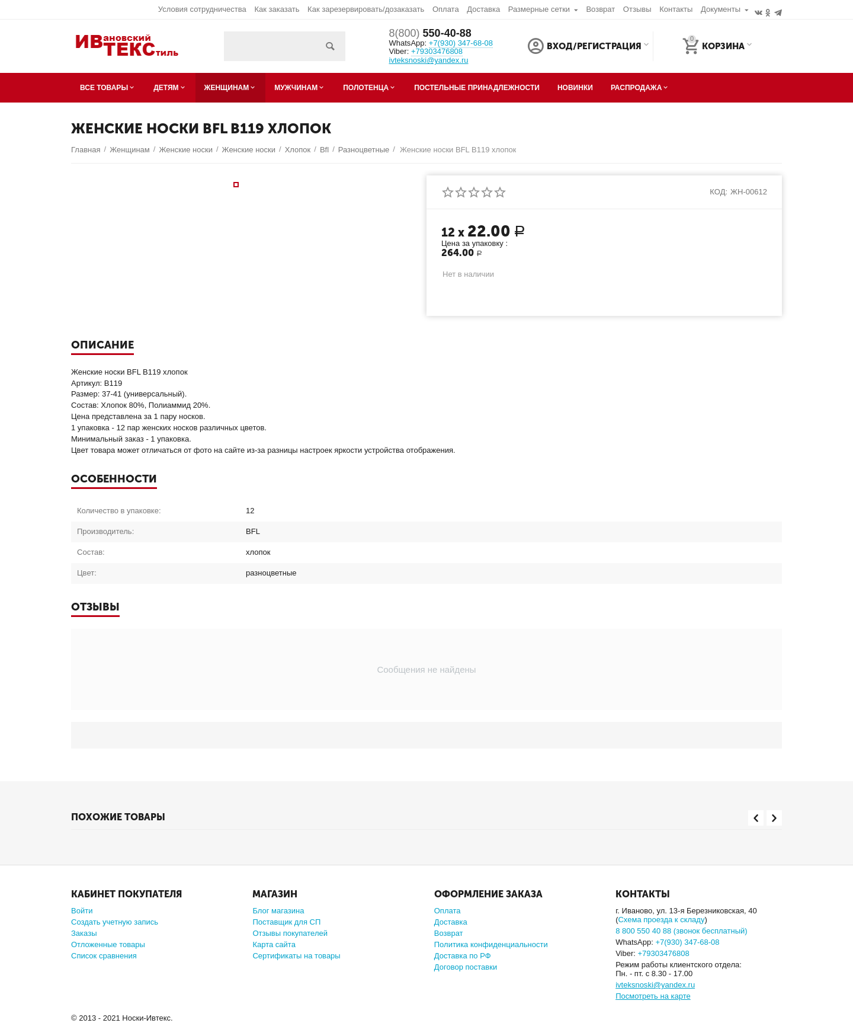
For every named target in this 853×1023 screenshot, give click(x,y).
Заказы (84, 933)
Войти (81, 910)
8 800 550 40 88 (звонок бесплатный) (681, 930)
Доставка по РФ (462, 955)
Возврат (600, 9)
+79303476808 (437, 51)
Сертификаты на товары (296, 955)
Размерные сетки (539, 9)
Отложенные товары (108, 944)
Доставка (483, 9)
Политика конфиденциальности (491, 944)
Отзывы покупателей (290, 933)
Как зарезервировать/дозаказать (365, 9)
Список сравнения (104, 955)
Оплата (445, 9)
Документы (720, 9)
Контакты (675, 9)
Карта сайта (274, 944)
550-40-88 (430, 33)
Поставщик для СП (286, 921)
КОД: (718, 191)
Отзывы (637, 9)
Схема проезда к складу (661, 919)
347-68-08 (461, 43)
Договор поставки (465, 967)
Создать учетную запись (114, 921)
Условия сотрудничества (202, 9)
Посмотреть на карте (653, 996)
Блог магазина (278, 910)
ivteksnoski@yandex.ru (429, 60)
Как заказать (276, 9)
